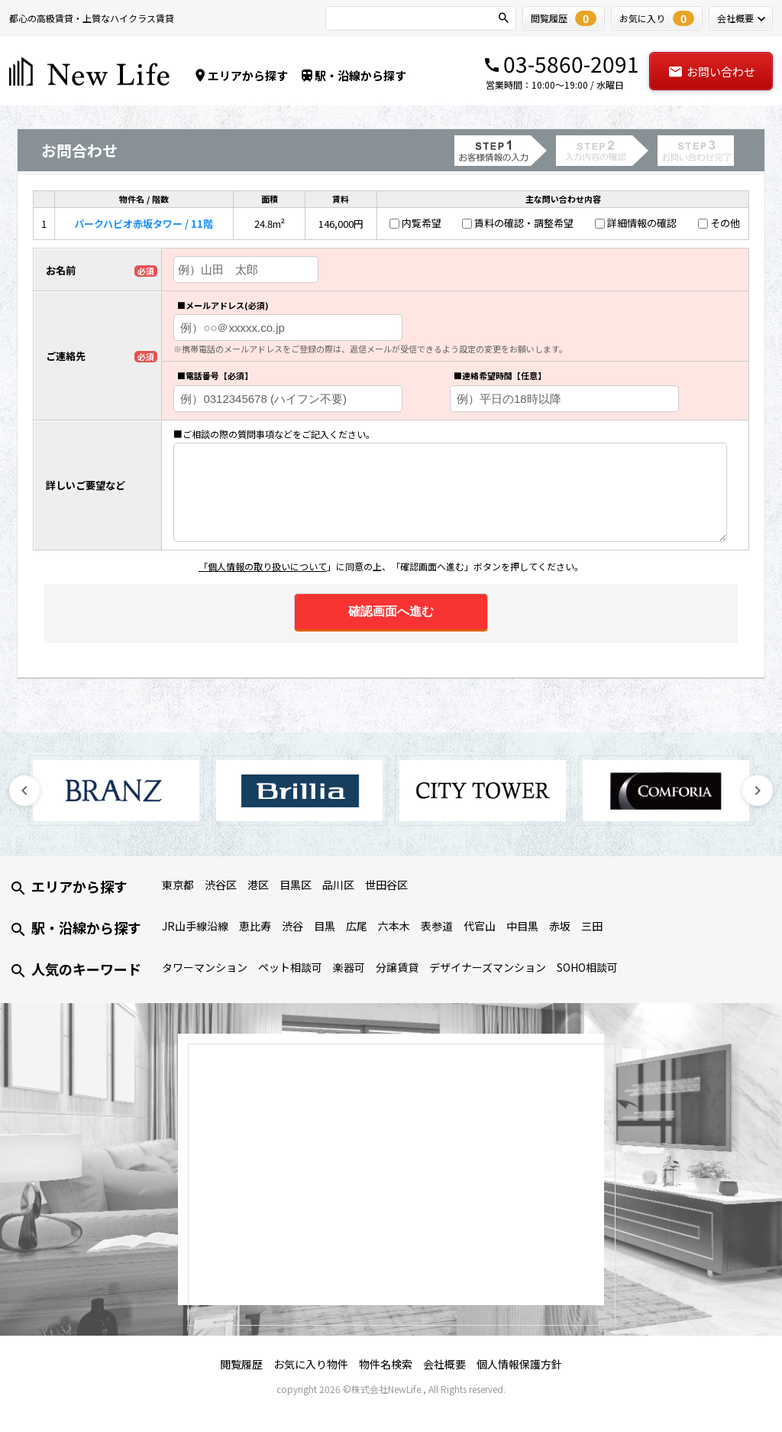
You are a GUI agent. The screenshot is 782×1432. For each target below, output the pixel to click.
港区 (258, 884)
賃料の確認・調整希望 (524, 223)
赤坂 (559, 926)
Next (757, 790)
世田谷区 (386, 884)
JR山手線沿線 (195, 926)
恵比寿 (255, 926)
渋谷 (292, 926)
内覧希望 (421, 223)
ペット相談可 (290, 967)
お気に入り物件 (310, 1364)
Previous (24, 790)
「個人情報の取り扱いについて (263, 566)
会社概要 (444, 1364)
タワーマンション (204, 967)
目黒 (324, 926)
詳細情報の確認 (642, 223)
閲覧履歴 (241, 1364)
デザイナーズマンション (487, 967)
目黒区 (296, 884)
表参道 (437, 926)
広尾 (356, 926)
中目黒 (522, 926)
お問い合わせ (711, 71)
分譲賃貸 (397, 967)
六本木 (394, 926)
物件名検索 (385, 1364)
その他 (725, 223)
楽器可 (349, 967)
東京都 (178, 884)
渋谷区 (221, 884)
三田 (592, 926)
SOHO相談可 (587, 967)
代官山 (480, 926)
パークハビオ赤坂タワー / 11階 (143, 223)
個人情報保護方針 (519, 1364)
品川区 (338, 884)
